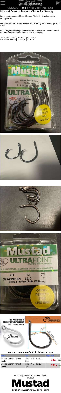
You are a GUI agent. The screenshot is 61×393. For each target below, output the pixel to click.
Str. (27, 356)
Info (44, 8)
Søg (50, 8)
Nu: (52, 356)
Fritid (30, 8)
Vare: (3, 356)
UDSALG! (13, 8)
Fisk (24, 8)
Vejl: (48, 356)
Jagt (38, 8)
